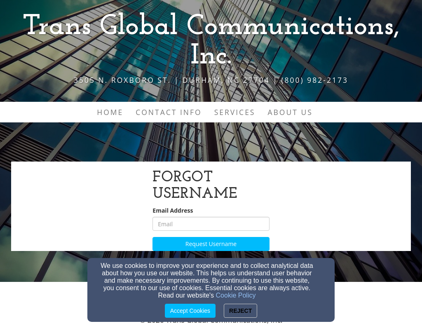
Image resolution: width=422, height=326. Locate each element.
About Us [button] (289, 112)
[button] (325, 108)
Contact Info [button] (169, 112)
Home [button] (110, 112)
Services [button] (235, 112)
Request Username (211, 244)
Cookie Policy (236, 295)
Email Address (172, 210)
